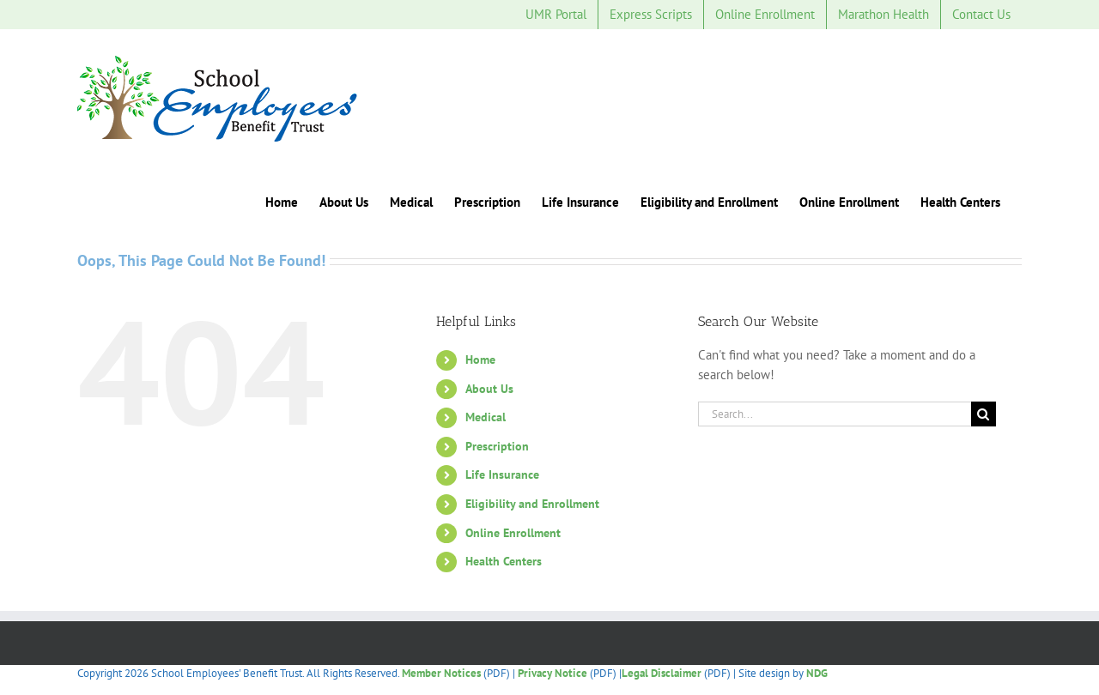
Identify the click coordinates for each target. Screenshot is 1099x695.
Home (480, 359)
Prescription (497, 446)
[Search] (983, 414)
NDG (817, 673)
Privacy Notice (552, 673)
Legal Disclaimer (661, 673)
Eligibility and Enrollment (532, 503)
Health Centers (503, 561)
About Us (489, 388)
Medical (485, 417)
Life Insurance (502, 474)
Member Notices (441, 673)
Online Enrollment (513, 533)
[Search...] (834, 414)
